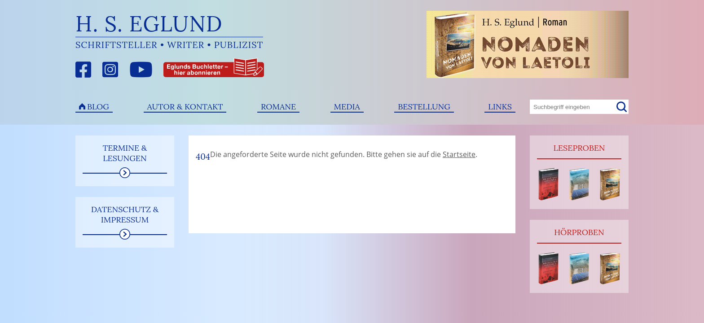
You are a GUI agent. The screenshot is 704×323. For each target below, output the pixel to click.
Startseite (459, 154)
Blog (98, 106)
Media (347, 106)
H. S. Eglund (149, 23)
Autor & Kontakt (185, 106)
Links (500, 106)
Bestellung (424, 106)
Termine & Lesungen (125, 153)
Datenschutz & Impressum (125, 214)
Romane (278, 106)
